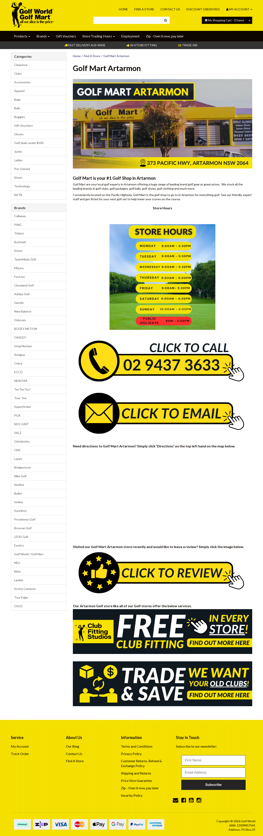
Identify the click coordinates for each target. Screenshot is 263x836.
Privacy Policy (131, 754)
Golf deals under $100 (28, 143)
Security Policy (132, 795)
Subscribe (213, 785)
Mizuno (19, 268)
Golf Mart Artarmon (116, 56)
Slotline (19, 485)
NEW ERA (20, 380)
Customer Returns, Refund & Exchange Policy (141, 763)
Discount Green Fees (203, 9)
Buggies (19, 117)
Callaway (20, 216)
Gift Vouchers (66, 36)
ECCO (18, 372)
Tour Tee (20, 398)
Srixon (18, 250)
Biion (17, 571)
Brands (43, 36)
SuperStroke (22, 406)
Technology (22, 186)
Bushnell (20, 242)
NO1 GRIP (21, 424)
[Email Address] (213, 772)
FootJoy (19, 276)
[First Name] (213, 760)
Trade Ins (187, 45)
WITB (18, 195)
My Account (20, 746)
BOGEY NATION (25, 328)
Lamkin (18, 580)
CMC (17, 450)
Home (123, 9)
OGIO (18, 606)
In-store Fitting (142, 45)
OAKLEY (20, 337)
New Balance (22, 311)
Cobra (18, 363)
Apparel (19, 91)
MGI (17, 563)
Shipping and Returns (136, 773)
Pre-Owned (22, 169)
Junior (18, 151)
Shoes (18, 177)
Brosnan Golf (23, 528)
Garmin (19, 302)
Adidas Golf (22, 294)
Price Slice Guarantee (136, 780)
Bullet (18, 493)
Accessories (22, 82)
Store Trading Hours (98, 36)
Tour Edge (21, 597)
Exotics (19, 545)
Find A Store (144, 9)
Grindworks (22, 441)
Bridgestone (22, 467)
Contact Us (170, 9)
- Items (224, 20)
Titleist (19, 233)
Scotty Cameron (25, 589)
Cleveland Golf (24, 285)
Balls (17, 108)
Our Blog (72, 746)
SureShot (20, 511)
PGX (17, 415)
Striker (18, 502)
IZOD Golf (21, 537)
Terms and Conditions (136, 746)
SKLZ (17, 432)
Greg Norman (23, 346)
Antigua (19, 354)
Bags (17, 99)
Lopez (18, 458)
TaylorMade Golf (25, 259)
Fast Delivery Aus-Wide (85, 45)
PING (18, 224)
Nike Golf (20, 476)
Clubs (18, 73)
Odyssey (20, 320)
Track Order (20, 754)
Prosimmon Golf (24, 519)
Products (22, 36)
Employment (130, 36)
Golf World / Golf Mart (29, 554)
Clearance (21, 65)
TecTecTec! (22, 389)
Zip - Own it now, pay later (165, 36)
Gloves (19, 134)
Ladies (18, 160)
